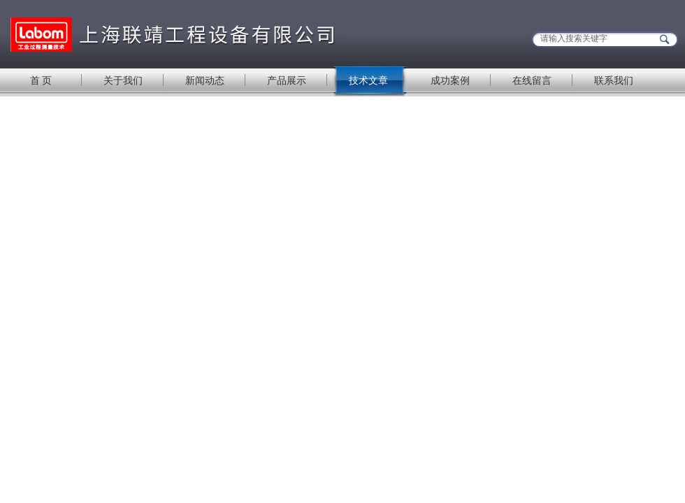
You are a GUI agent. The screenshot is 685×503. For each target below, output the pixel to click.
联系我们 (613, 80)
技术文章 (368, 80)
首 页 (41, 80)
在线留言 (531, 80)
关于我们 (123, 80)
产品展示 (286, 80)
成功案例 (450, 80)
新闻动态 (204, 80)
